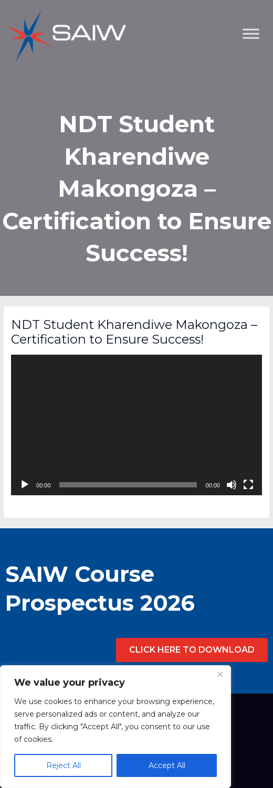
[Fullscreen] (248, 485)
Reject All (63, 765)
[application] (136, 425)
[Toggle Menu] (259, 87)
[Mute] (231, 485)
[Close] (220, 674)
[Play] (24, 485)
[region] (115, 726)
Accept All (167, 765)
